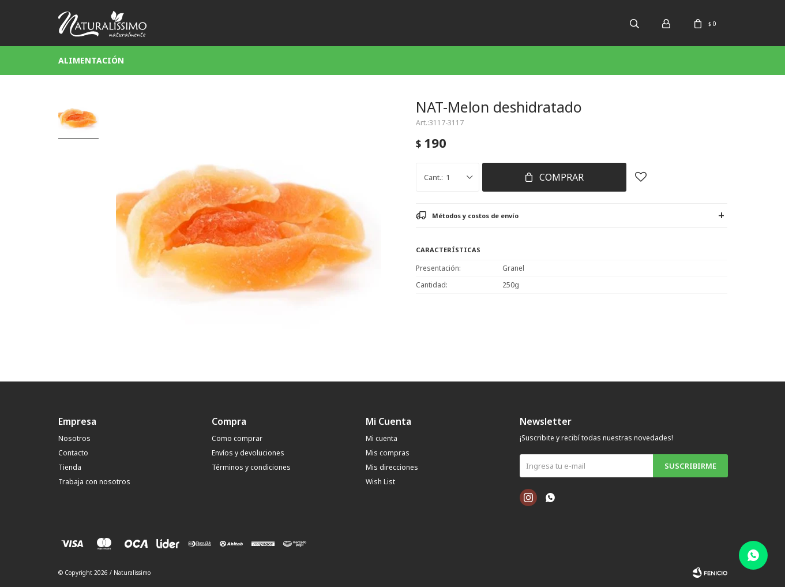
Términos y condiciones (251, 467)
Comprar (561, 177)
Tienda (69, 467)
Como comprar (237, 438)
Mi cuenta (381, 438)
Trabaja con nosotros (94, 482)
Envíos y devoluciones (248, 453)
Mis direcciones (392, 467)
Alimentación (91, 60)
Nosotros (74, 438)
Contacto (73, 453)
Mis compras (388, 453)
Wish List (380, 482)
